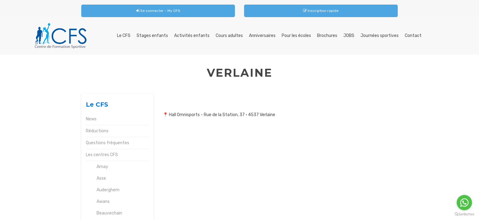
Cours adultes (229, 35)
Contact (413, 35)
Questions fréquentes (107, 142)
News (91, 119)
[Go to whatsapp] (464, 202)
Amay (102, 166)
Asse (101, 178)
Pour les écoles (296, 35)
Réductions (97, 131)
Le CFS (123, 35)
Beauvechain (109, 213)
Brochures (327, 35)
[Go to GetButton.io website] (464, 214)
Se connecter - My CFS (158, 11)
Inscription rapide (320, 11)
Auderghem (108, 190)
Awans (103, 201)
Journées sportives (379, 35)
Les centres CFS (102, 154)
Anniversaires (262, 35)
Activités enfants (192, 35)
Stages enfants (152, 35)
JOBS (348, 35)
